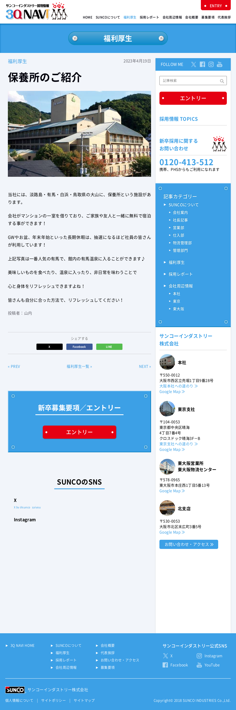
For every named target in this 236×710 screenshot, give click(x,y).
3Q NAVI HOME (22, 645)
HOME (88, 17)
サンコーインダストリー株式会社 (58, 690)
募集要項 (207, 17)
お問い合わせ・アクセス (187, 544)
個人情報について (19, 700)
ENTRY (216, 6)
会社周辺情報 (172, 17)
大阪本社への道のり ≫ (178, 386)
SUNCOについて (108, 17)
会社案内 (180, 212)
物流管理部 (182, 243)
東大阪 (178, 309)
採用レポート (149, 17)
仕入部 (178, 235)
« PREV (14, 366)
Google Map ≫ (172, 391)
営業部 (178, 227)
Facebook (80, 346)
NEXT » (145, 366)
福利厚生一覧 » (79, 366)
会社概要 (191, 17)
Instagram (214, 656)
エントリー (79, 432)
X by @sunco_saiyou (27, 507)
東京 (176, 301)
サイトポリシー (53, 700)
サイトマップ (84, 700)
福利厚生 (130, 17)
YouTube (212, 665)
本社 (176, 293)
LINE (109, 346)
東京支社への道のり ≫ (178, 444)
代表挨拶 (224, 17)
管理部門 (180, 250)
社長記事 (180, 220)
